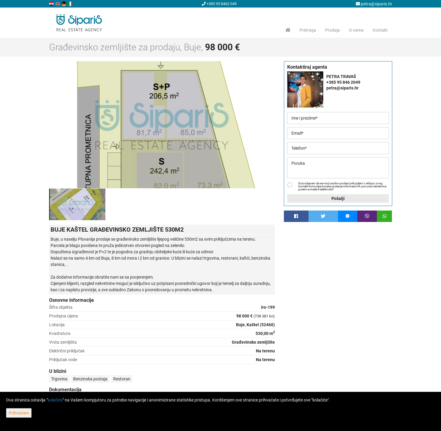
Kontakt (380, 30)
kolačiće (55, 400)
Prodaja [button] (332, 30)
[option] (77, 204)
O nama (356, 30)
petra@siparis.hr (374, 4)
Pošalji (338, 198)
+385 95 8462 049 (219, 4)
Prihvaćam (19, 413)
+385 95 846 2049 (343, 82)
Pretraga (308, 30)
